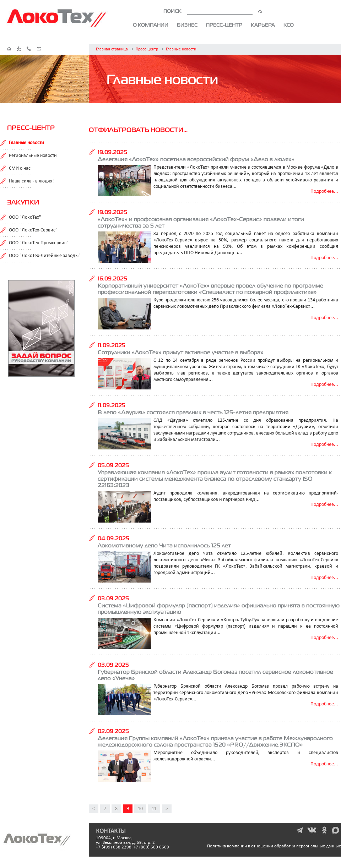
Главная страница (112, 49)
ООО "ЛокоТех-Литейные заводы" (45, 255)
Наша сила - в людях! (31, 181)
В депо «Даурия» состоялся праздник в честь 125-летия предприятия (193, 412)
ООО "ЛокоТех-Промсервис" (39, 243)
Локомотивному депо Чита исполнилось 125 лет (164, 545)
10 (140, 809)
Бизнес (187, 25)
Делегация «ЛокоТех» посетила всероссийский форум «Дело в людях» (196, 159)
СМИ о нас (20, 168)
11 (154, 809)
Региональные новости (33, 155)
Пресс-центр (224, 25)
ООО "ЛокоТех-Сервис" (33, 230)
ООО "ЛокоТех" (25, 217)
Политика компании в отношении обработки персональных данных (274, 846)
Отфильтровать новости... (138, 129)
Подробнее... (324, 191)
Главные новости (181, 49)
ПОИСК (212, 11)
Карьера (263, 25)
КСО (288, 25)
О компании (150, 25)
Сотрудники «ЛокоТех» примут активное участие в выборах (180, 352)
